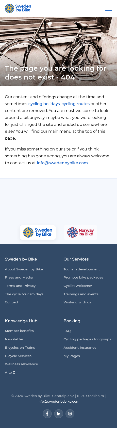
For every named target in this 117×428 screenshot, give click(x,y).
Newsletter (14, 339)
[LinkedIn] (58, 413)
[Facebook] (47, 413)
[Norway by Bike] (80, 232)
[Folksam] (83, 189)
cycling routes (76, 103)
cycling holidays (44, 103)
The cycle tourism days (24, 294)
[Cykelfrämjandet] (51, 189)
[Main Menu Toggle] (108, 8)
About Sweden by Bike (24, 269)
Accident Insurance (80, 347)
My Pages (72, 356)
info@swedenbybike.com (62, 163)
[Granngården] (46, 209)
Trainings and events (81, 294)
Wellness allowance (21, 364)
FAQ (67, 331)
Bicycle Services (18, 356)
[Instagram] (70, 413)
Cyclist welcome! (78, 286)
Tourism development (82, 269)
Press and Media (19, 277)
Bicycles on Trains (20, 347)
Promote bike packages (83, 277)
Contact (11, 302)
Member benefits (19, 331)
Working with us (77, 302)
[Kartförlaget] (81, 208)
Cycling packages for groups (87, 339)
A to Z (10, 372)
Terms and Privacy (20, 286)
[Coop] (26, 189)
